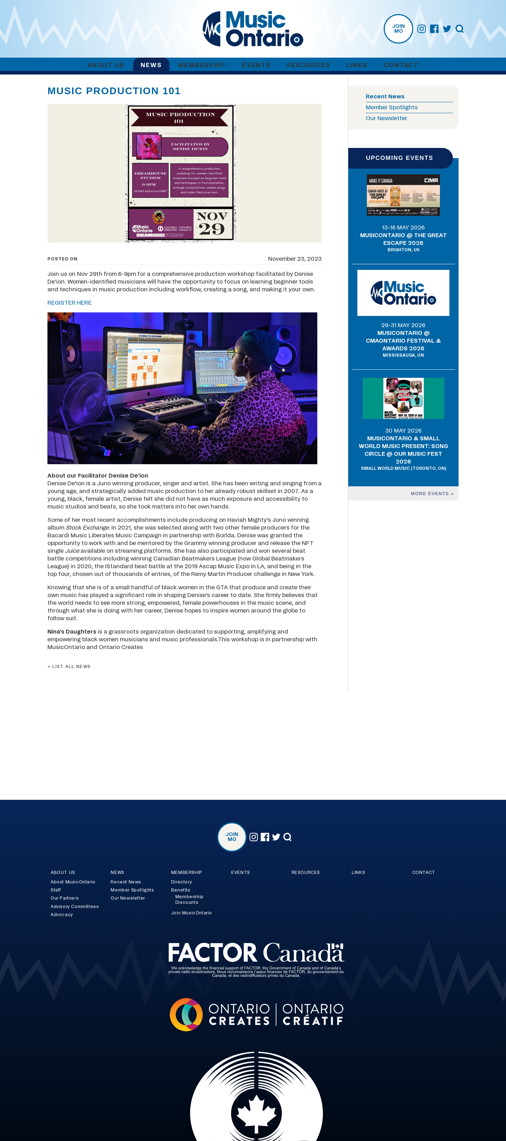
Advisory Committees (75, 907)
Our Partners (65, 898)
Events (256, 65)
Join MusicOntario (191, 913)
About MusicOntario (73, 882)
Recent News (385, 96)
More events (431, 493)
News (151, 65)
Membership (202, 65)
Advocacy (62, 915)
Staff (56, 890)
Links (357, 65)
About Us (105, 65)
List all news (71, 666)
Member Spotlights (392, 107)
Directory (181, 882)
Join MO (398, 29)
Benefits (180, 890)
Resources (308, 65)
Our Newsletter (386, 118)
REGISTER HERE (69, 303)
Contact (401, 65)
